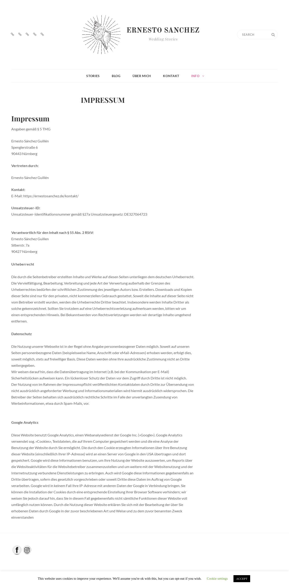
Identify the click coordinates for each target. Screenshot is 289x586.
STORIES (93, 76)
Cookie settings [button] (217, 578)
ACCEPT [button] (241, 578)
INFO (198, 76)
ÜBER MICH (142, 76)
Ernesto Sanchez (163, 30)
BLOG (116, 76)
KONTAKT (171, 76)
